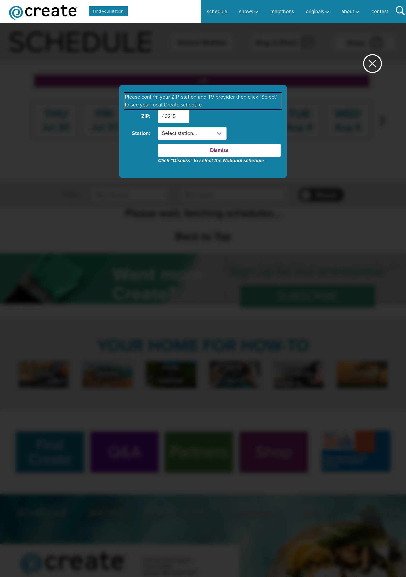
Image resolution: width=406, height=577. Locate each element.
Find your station (108, 11)
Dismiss (219, 150)
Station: (141, 133)
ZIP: (145, 116)
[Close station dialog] (373, 65)
